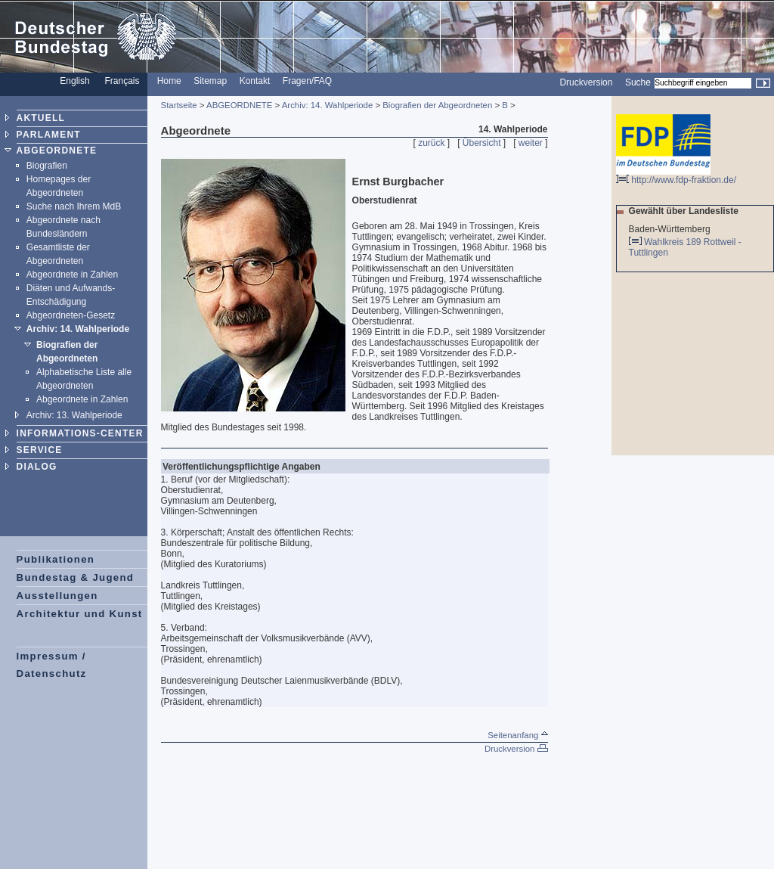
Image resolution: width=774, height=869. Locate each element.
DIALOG (37, 466)
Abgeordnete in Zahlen (72, 274)
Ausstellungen (57, 595)
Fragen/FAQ (307, 81)
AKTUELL (41, 118)
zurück (431, 143)
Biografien (46, 165)
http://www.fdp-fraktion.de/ (676, 175)
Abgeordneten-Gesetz (70, 315)
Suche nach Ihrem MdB (73, 206)
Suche (638, 82)
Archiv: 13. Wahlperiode (74, 415)
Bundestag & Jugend (76, 577)
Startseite (179, 105)
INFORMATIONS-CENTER (80, 433)
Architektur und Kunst (80, 613)
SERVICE (40, 450)
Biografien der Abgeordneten (437, 105)
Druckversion (585, 82)
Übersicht (482, 143)
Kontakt (255, 81)
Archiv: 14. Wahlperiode (77, 329)
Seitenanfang (517, 735)
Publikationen (56, 559)
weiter (531, 143)
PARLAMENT (49, 134)
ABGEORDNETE (57, 150)
